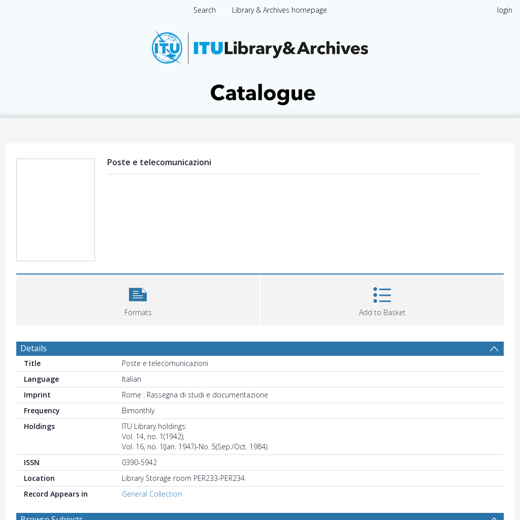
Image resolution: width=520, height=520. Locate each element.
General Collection (152, 494)
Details (33, 348)
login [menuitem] (504, 10)
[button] (137, 298)
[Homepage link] (260, 64)
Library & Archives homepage (279, 10)
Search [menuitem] (204, 10)
